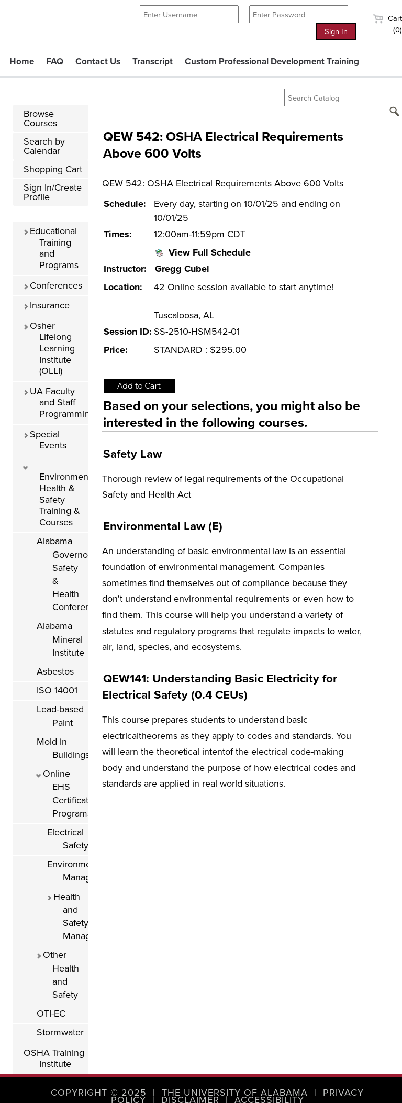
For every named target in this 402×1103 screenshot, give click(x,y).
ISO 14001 (57, 690)
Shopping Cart (53, 169)
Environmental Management (67, 870)
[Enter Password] (298, 14)
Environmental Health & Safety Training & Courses (55, 496)
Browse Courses (40, 118)
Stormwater (60, 1032)
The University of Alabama (235, 1092)
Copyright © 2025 (99, 1092)
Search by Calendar (44, 146)
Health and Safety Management (67, 916)
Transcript (152, 61)
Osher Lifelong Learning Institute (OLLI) (49, 348)
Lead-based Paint (60, 715)
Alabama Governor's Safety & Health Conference (62, 574)
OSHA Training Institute (54, 1058)
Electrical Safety (67, 838)
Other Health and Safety (57, 974)
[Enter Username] (189, 14)
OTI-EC (51, 1013)
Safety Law (132, 453)
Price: (116, 350)
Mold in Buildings (62, 748)
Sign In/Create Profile (53, 192)
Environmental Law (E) (162, 526)
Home (21, 61)
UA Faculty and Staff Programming (55, 402)
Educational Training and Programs (51, 248)
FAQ (54, 61)
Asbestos (55, 671)
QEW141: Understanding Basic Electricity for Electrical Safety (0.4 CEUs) (219, 687)
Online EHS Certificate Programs (62, 793)
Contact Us (97, 61)
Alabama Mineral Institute (60, 639)
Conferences (52, 285)
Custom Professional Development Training (272, 61)
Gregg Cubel (182, 268)
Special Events (44, 440)
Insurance (46, 305)
